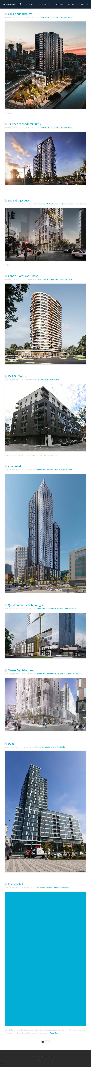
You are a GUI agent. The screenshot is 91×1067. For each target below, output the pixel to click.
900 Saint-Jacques (19, 200)
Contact (61, 1057)
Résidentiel (77, 674)
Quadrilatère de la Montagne (26, 605)
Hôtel (74, 608)
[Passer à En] (87, 4)
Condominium (55, 17)
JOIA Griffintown (18, 376)
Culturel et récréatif (64, 674)
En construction (67, 17)
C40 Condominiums (20, 14)
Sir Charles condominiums (24, 124)
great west (14, 466)
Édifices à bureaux (67, 204)
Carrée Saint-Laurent (21, 670)
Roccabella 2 (15, 884)
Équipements (35, 1057)
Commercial (44, 17)
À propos (26, 1057)
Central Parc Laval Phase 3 (24, 276)
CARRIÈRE (54, 1057)
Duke (11, 743)
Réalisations (45, 1057)
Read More (54, 1033)
